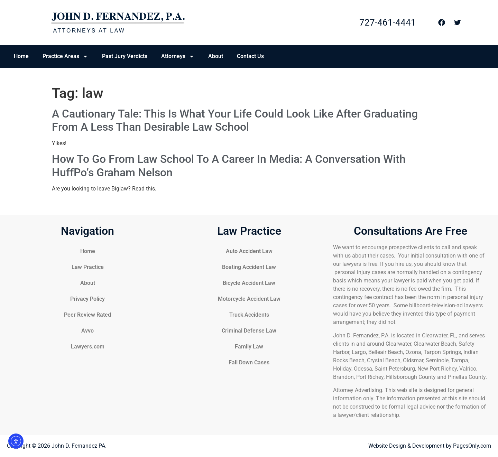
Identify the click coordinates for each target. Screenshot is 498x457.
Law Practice (88, 267)
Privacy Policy (87, 299)
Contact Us (250, 56)
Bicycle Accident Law (249, 283)
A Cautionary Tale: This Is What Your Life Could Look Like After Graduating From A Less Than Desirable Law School (235, 120)
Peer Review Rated (87, 314)
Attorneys (177, 56)
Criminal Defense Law (249, 330)
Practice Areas (65, 56)
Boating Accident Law (249, 267)
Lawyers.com (87, 346)
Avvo (87, 330)
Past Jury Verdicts (124, 56)
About (215, 56)
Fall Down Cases (249, 362)
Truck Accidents (249, 314)
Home (21, 56)
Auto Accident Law (249, 251)
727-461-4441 (387, 22)
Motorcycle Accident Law (249, 299)
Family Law (249, 346)
